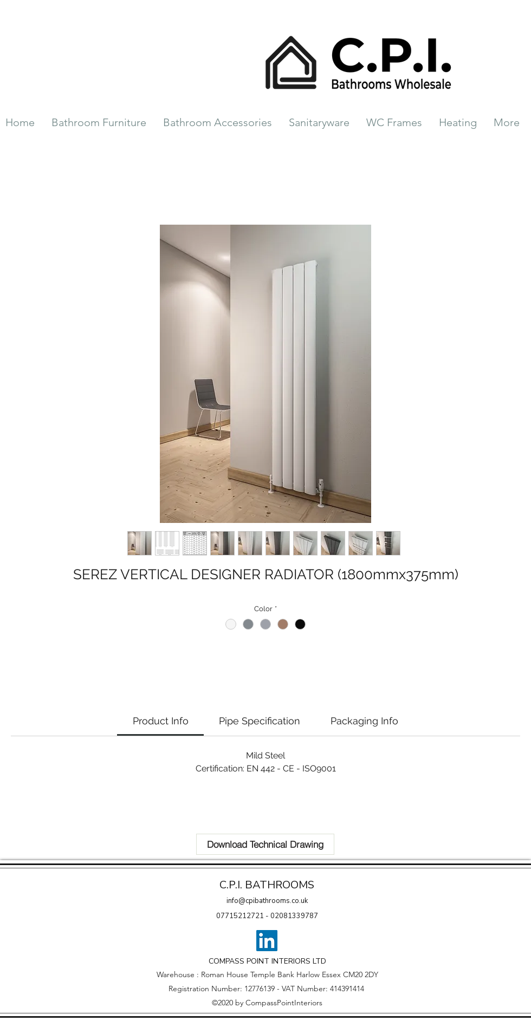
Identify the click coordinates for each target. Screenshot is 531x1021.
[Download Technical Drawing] (265, 844)
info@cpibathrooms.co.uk (267, 901)
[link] (161, 721)
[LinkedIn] (266, 940)
